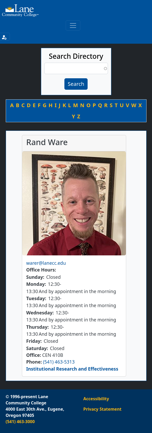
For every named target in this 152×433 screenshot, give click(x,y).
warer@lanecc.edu (46, 263)
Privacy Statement (102, 409)
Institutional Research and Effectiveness (72, 369)
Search (76, 83)
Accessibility (96, 399)
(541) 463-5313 (59, 362)
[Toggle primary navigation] (73, 25)
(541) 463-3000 (20, 421)
